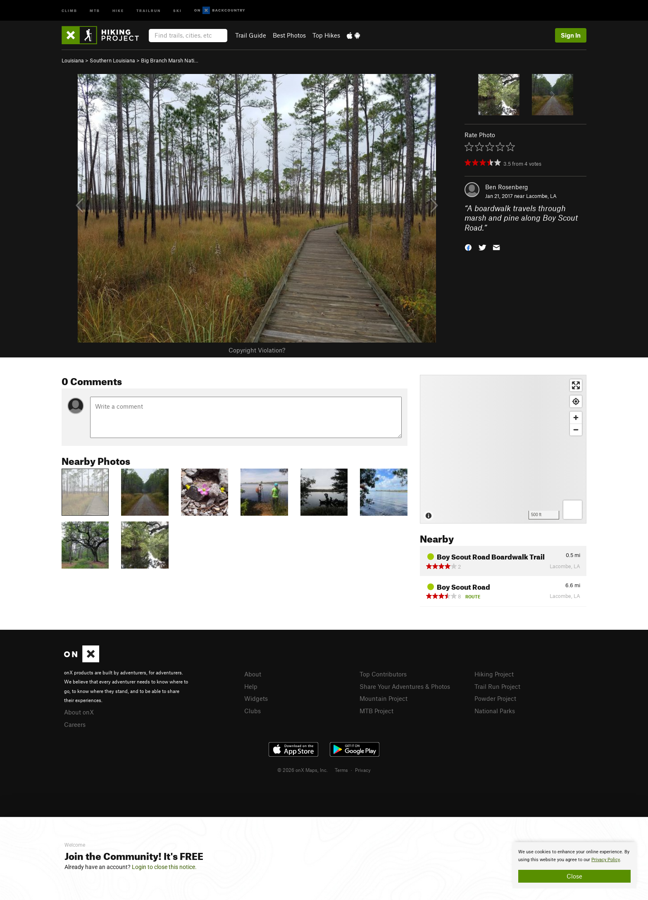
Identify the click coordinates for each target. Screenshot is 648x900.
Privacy (363, 770)
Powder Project (495, 698)
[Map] (503, 449)
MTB (95, 10)
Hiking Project (494, 674)
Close (574, 876)
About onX (79, 712)
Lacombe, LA (541, 196)
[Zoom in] (576, 418)
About (252, 674)
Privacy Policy (605, 859)
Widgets (256, 698)
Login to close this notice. (164, 867)
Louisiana (73, 60)
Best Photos (289, 35)
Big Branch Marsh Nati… (169, 60)
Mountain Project (383, 698)
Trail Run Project (497, 686)
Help (250, 686)
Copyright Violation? (257, 350)
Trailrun (148, 10)
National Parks (494, 710)
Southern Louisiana (112, 60)
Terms (341, 770)
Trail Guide (250, 35)
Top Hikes (326, 35)
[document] (574, 865)
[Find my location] (576, 401)
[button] (468, 247)
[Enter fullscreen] (576, 385)
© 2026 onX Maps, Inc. (302, 770)
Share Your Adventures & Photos (405, 686)
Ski (177, 10)
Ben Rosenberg (506, 186)
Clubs (252, 710)
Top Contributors (383, 674)
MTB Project (376, 710)
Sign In (571, 35)
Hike (118, 10)
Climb (69, 10)
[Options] (572, 509)
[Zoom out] (576, 430)
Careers (75, 724)
